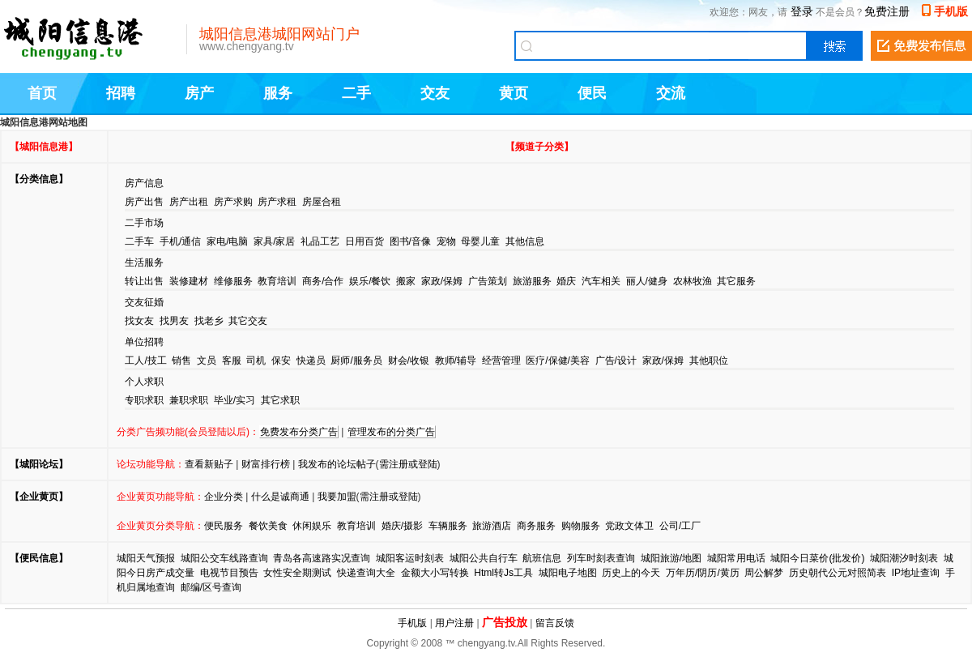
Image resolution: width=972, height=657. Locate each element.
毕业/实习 (234, 400)
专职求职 (144, 400)
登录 (802, 11)
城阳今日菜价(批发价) (817, 558)
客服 (231, 360)
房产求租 (277, 201)
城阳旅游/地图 (671, 558)
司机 (256, 360)
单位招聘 (144, 342)
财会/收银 (408, 360)
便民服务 (223, 525)
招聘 (120, 93)
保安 (281, 360)
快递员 (311, 360)
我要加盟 (337, 496)
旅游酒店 (491, 525)
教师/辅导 (455, 360)
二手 (356, 93)
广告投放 (504, 622)
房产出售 (144, 201)
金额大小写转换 (435, 572)
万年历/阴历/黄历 (703, 572)
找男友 (174, 320)
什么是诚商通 (280, 496)
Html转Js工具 (503, 572)
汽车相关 (601, 281)
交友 (435, 93)
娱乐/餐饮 (369, 281)
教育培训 (277, 281)
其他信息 (524, 241)
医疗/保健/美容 (558, 360)
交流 (670, 93)
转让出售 (144, 281)
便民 (592, 93)
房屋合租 (321, 201)
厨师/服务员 (356, 360)
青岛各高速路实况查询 (321, 558)
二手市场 (144, 222)
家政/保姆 (442, 281)
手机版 (951, 11)
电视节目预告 (229, 572)
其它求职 (280, 400)
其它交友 (247, 320)
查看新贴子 (209, 464)
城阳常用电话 (736, 558)
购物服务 (580, 525)
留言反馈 (554, 623)
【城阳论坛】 (39, 464)
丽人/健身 (646, 281)
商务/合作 (322, 281)
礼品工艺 (320, 241)
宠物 (446, 241)
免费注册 (887, 11)
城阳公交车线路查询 (224, 558)
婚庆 (566, 281)
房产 (199, 93)
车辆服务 (447, 525)
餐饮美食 (268, 525)
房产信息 (144, 183)
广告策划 (487, 281)
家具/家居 (274, 241)
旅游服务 (532, 281)
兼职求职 (188, 400)
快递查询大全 (366, 572)
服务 (277, 93)
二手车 (139, 241)
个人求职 (144, 381)
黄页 (513, 93)
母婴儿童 (480, 241)
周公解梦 (763, 572)
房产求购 (233, 201)
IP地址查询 (916, 572)
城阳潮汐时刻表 (904, 558)
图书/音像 (410, 241)
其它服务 (736, 281)
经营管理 (501, 360)
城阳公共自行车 (484, 558)
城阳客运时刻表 (410, 558)
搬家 (406, 281)
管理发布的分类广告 (391, 431)
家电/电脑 (227, 241)
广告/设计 (616, 360)
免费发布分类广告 (299, 431)
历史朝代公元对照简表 (837, 572)
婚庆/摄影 (402, 525)
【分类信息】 (39, 179)
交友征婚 (144, 302)
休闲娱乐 (311, 525)
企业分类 (223, 496)
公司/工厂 (680, 525)
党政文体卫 (629, 525)
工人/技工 (145, 360)
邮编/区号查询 (211, 587)
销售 (181, 360)
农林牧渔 (692, 281)
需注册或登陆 (408, 464)
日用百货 (364, 241)
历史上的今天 (631, 572)
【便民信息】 (39, 558)
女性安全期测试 (297, 572)
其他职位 (708, 360)
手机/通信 (180, 241)
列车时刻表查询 (601, 558)
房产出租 (188, 201)
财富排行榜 (265, 464)
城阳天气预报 (146, 558)
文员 (206, 360)
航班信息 (541, 558)
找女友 (139, 320)
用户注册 (454, 623)
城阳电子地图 (568, 572)
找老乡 (209, 320)
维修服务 (233, 281)
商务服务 (536, 525)
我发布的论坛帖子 (337, 464)
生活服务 (144, 262)
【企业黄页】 (39, 496)
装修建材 (188, 281)
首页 (42, 93)
